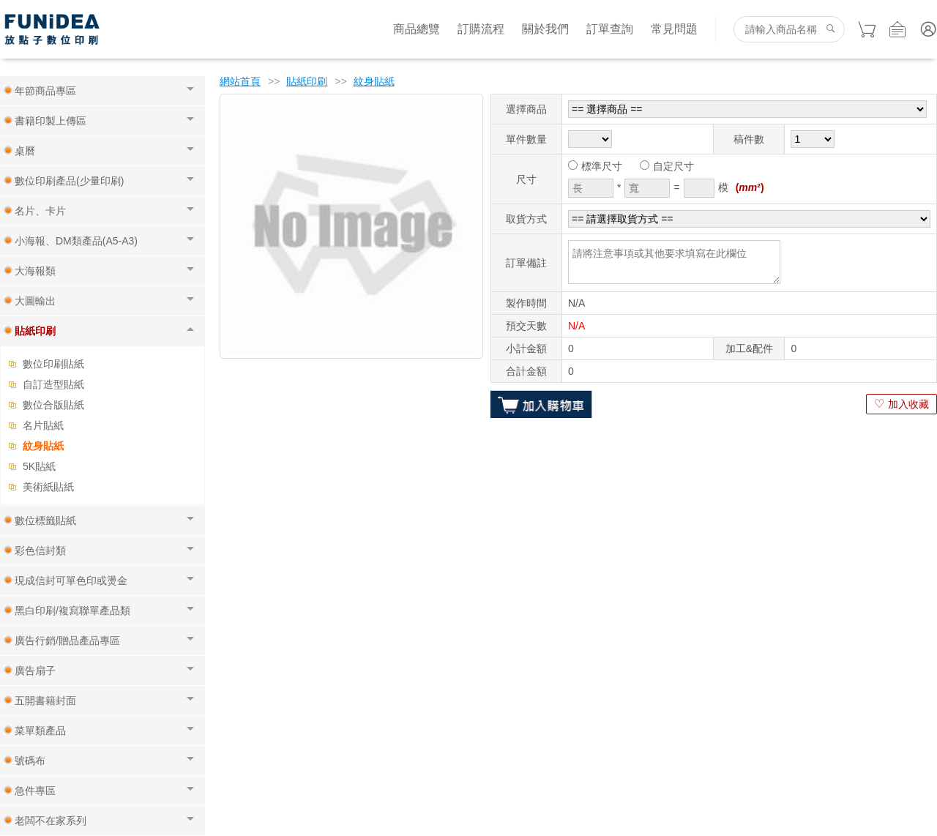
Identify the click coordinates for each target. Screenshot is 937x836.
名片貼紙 (43, 425)
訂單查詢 (609, 29)
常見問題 (674, 29)
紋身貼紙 (43, 446)
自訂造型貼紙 (53, 384)
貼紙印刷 (306, 81)
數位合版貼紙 (53, 405)
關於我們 (545, 29)
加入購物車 (541, 404)
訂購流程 (481, 29)
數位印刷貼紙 (53, 364)
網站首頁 (240, 81)
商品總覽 (416, 29)
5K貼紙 (39, 466)
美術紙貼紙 (48, 487)
